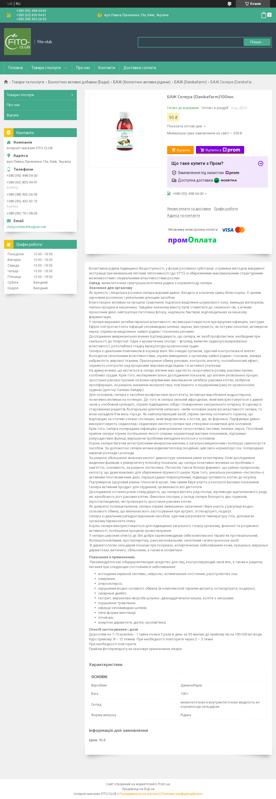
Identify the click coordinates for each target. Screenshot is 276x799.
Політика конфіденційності (181, 794)
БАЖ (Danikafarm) (190, 82)
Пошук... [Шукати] (257, 42)
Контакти (106, 68)
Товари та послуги (28, 82)
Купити (183, 150)
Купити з (223, 150)
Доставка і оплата (139, 68)
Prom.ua (164, 784)
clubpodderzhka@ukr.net (26, 227)
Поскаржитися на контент (139, 794)
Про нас (83, 68)
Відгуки (13, 115)
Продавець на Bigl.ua (138, 789)
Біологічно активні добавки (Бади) (78, 82)
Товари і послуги (46, 68)
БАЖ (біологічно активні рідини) (141, 82)
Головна (15, 68)
